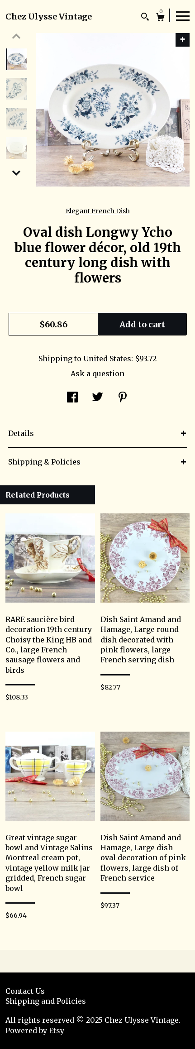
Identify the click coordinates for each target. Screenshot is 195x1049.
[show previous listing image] (16, 36)
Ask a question (97, 373)
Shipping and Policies (45, 1001)
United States (107, 358)
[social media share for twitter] (97, 397)
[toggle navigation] (183, 15)
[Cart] (160, 18)
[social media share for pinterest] (122, 397)
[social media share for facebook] (72, 397)
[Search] (145, 18)
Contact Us (25, 991)
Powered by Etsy (34, 1030)
